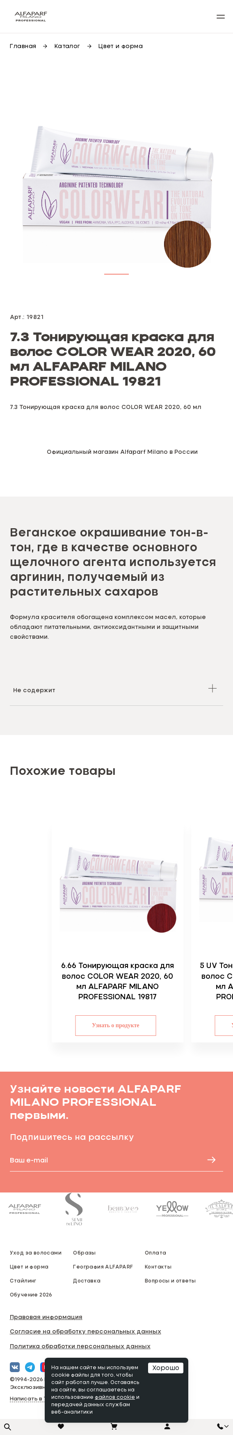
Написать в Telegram (40, 1399)
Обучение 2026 (31, 1294)
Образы (84, 1252)
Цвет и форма (29, 1266)
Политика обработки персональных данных (80, 1346)
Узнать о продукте (148, 1025)
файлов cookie (115, 1397)
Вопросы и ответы (170, 1280)
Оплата (155, 1252)
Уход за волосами (36, 1252)
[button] (116, 272)
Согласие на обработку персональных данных (85, 1331)
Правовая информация (46, 1316)
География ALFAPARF (103, 1266)
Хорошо (165, 1368)
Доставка (87, 1280)
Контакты (158, 1266)
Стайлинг (23, 1280)
